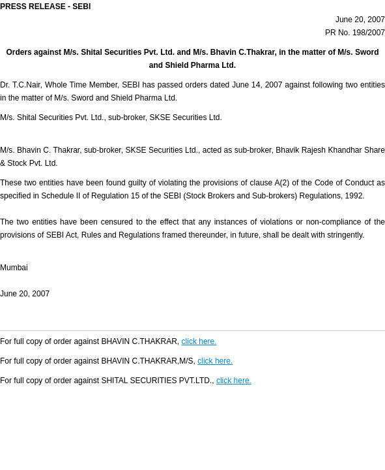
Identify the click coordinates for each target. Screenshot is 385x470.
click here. (199, 341)
